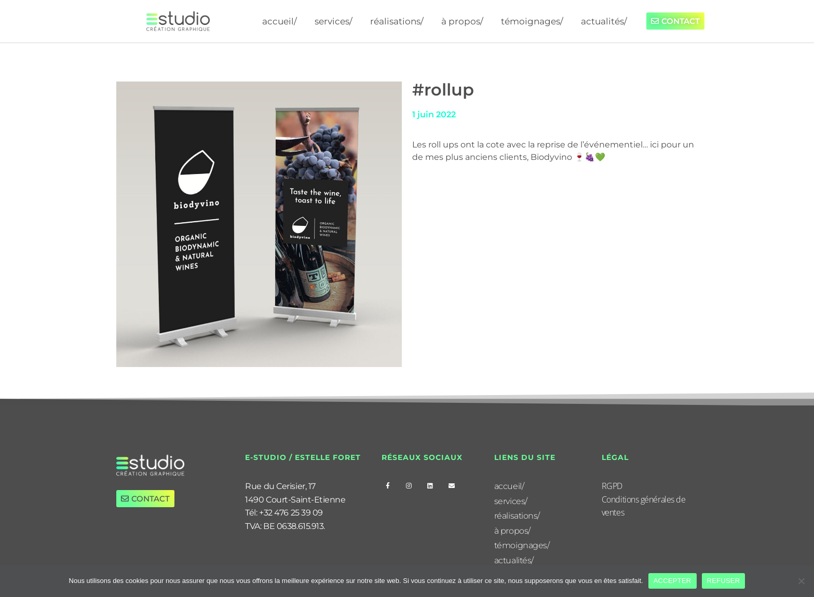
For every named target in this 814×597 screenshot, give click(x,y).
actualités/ (604, 21)
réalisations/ (397, 21)
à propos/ (462, 21)
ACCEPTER (672, 581)
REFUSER (723, 581)
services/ (333, 21)
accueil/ (279, 21)
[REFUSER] (801, 581)
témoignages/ (532, 21)
